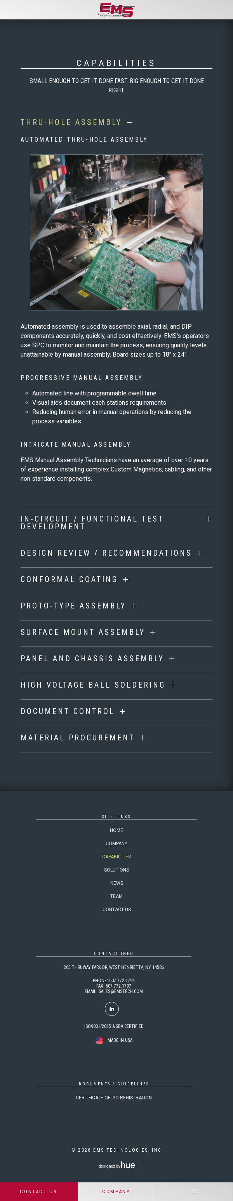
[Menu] (194, 1191)
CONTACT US (38, 1191)
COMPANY (116, 1191)
